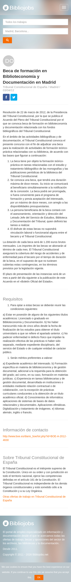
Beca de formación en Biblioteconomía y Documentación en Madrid (29, 76)
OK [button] (39, 577)
